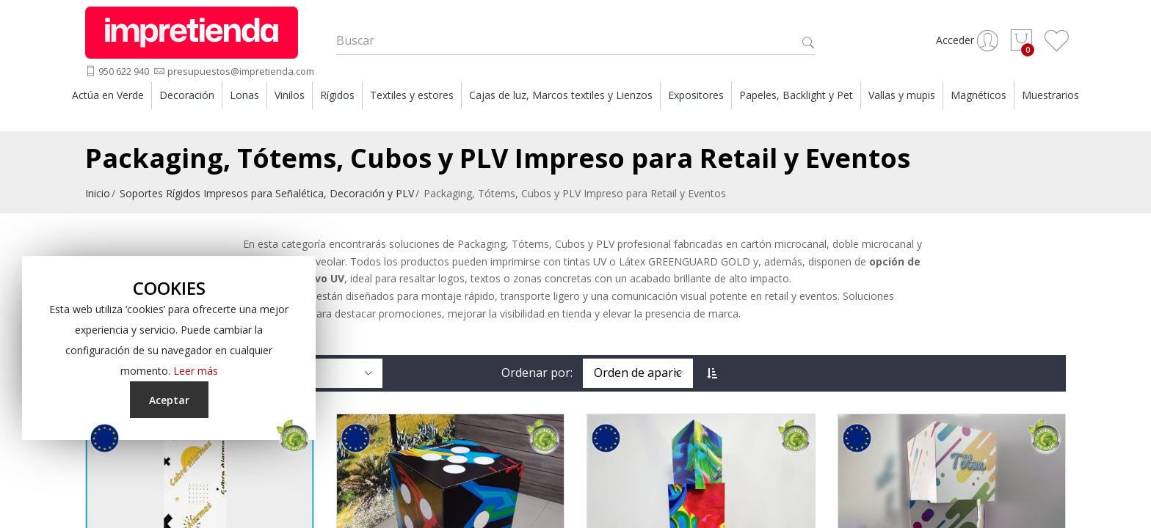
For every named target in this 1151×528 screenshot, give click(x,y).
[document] (169, 348)
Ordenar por (535, 381)
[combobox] (576, 44)
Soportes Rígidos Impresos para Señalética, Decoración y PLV (267, 201)
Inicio (97, 201)
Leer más (195, 371)
